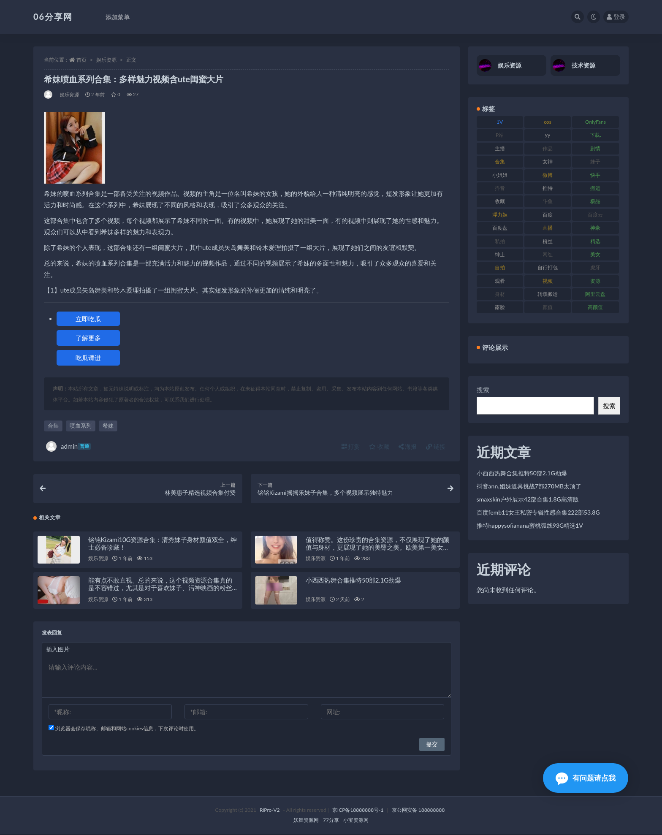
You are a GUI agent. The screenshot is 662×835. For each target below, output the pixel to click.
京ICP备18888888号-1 (358, 811)
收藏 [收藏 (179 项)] (500, 201)
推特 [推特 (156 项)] (548, 188)
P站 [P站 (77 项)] (500, 135)
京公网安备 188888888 (418, 811)
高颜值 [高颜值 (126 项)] (595, 307)
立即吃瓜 (88, 319)
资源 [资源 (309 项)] (595, 281)
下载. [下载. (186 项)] (595, 135)
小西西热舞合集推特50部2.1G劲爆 (353, 581)
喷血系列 (81, 425)
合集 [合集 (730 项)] (500, 161)
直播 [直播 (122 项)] (548, 228)
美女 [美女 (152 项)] (595, 254)
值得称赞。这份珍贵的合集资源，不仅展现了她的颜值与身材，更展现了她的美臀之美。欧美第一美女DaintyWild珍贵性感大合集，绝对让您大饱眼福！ (377, 548)
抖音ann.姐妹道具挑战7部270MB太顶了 (529, 486)
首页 (81, 60)
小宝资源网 (356, 821)
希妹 (108, 425)
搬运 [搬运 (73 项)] (595, 188)
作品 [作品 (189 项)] (548, 148)
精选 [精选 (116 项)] (595, 241)
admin (68, 446)
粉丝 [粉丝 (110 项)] (548, 241)
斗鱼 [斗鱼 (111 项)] (548, 201)
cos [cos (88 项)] (547, 122)
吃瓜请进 (88, 357)
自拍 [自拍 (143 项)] (500, 267)
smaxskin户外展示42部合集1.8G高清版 (528, 499)
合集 (53, 425)
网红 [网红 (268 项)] (548, 254)
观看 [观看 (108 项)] (500, 281)
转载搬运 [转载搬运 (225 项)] (547, 294)
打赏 (351, 446)
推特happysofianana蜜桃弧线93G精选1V (530, 525)
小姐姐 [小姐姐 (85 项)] (499, 175)
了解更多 (88, 338)
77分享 (331, 821)
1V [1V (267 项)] (499, 122)
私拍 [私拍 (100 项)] (500, 241)
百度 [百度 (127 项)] (548, 214)
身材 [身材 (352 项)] (500, 294)
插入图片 (58, 650)
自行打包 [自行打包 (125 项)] (547, 267)
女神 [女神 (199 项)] (548, 161)
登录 (616, 16)
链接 (435, 446)
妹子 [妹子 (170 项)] (595, 161)
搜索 (483, 389)
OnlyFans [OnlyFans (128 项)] (595, 122)
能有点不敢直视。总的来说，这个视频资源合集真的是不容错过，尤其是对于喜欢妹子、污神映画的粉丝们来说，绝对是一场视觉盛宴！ (160, 588)
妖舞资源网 (306, 821)
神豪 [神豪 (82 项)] (595, 228)
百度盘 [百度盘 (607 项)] (499, 228)
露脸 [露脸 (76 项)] (500, 307)
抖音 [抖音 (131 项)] (500, 188)
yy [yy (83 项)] (547, 135)
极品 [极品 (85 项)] (595, 201)
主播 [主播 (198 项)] (500, 148)
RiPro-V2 (269, 811)
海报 (408, 446)
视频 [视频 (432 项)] (548, 281)
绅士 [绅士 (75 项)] (500, 254)
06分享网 (53, 16)
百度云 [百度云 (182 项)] (595, 214)
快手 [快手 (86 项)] (595, 175)
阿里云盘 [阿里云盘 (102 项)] (595, 294)
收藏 (379, 446)
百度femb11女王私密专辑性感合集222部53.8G (538, 512)
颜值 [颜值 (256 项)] (548, 307)
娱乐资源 (106, 60)
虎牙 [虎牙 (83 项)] (595, 267)
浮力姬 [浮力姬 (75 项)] (499, 214)
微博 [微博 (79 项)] (548, 175)
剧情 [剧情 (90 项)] (595, 148)
